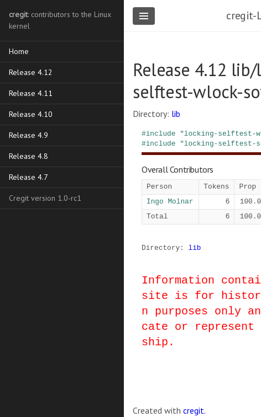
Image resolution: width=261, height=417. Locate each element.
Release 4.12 (31, 72)
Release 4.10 (31, 114)
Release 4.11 (31, 93)
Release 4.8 (28, 156)
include (161, 133)
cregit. (194, 410)
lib (175, 113)
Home (19, 51)
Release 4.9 (28, 135)
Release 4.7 (28, 177)
